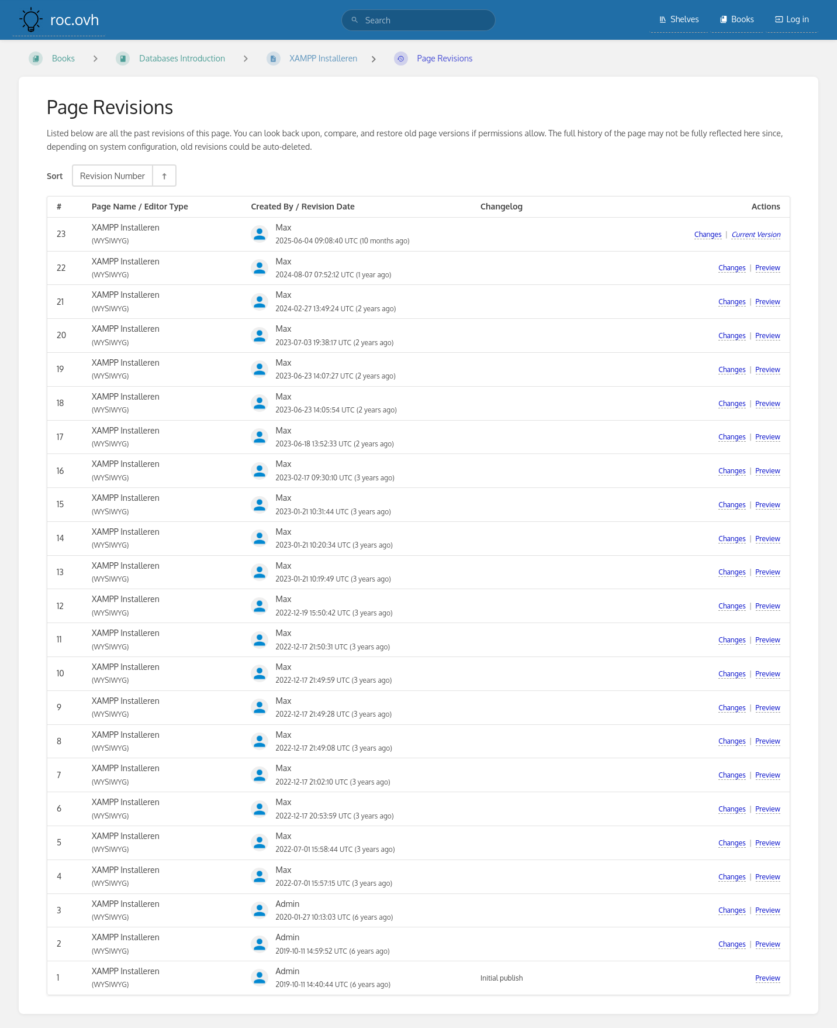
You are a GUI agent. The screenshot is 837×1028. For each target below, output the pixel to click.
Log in (792, 19)
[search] (418, 20)
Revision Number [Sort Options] (112, 175)
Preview (768, 267)
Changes (707, 234)
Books (737, 19)
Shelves (679, 19)
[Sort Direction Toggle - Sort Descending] (163, 175)
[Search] (355, 20)
